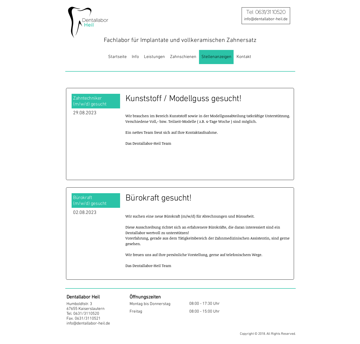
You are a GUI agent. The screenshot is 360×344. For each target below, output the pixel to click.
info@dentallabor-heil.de (88, 323)
